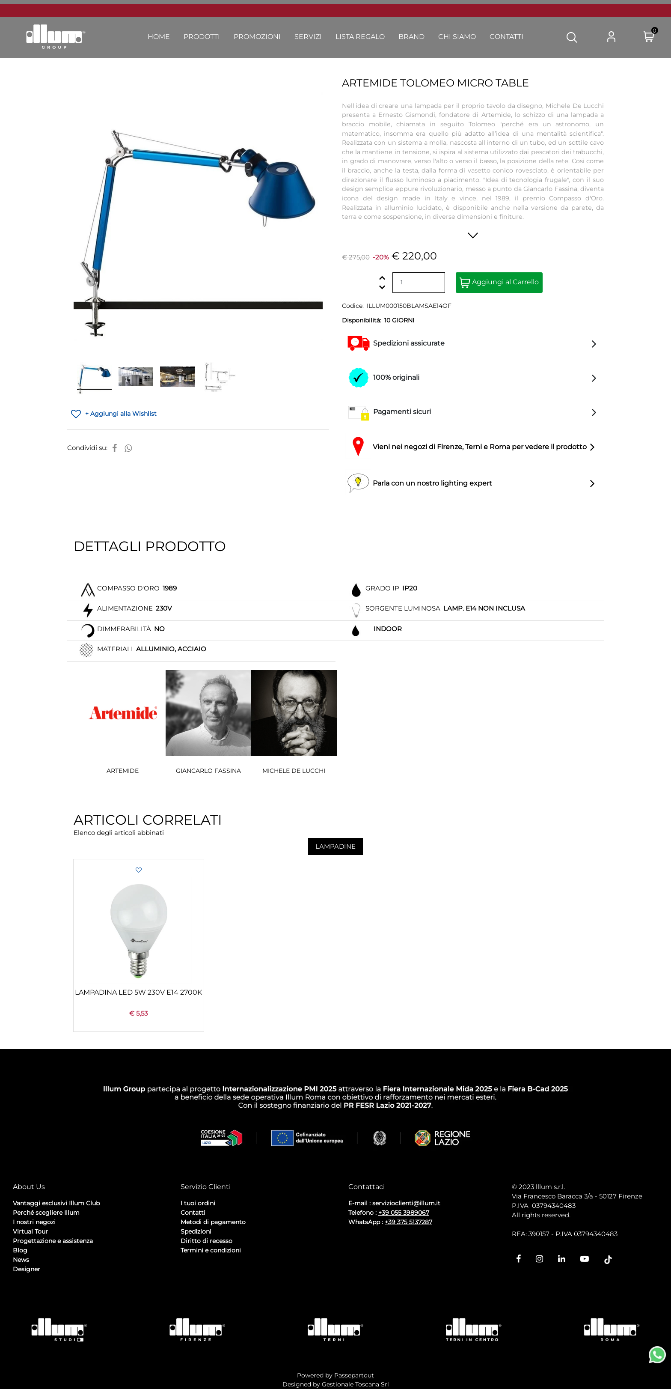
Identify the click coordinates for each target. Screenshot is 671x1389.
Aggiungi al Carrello (499, 282)
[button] (572, 37)
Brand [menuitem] (411, 37)
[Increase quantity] (382, 277)
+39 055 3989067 (403, 1212)
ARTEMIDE (123, 771)
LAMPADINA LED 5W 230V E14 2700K (138, 992)
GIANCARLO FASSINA (208, 771)
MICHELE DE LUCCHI (293, 771)
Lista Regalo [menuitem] (360, 37)
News (21, 1260)
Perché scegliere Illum (46, 1212)
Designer (26, 1269)
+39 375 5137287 (408, 1222)
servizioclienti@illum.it (406, 1203)
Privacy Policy (34, 1292)
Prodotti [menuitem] (202, 37)
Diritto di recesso (206, 1241)
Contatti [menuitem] (506, 37)
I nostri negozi (34, 1222)
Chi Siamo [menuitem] (457, 37)
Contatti (193, 1212)
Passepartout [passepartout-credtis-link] (354, 1375)
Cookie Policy (79, 1292)
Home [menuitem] (159, 37)
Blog (20, 1250)
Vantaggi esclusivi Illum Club (56, 1203)
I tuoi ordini (198, 1203)
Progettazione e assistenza (53, 1241)
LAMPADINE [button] (335, 846)
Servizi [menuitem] (308, 37)
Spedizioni (196, 1231)
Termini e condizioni (211, 1250)
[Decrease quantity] (382, 287)
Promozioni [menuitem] (257, 37)
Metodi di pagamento (213, 1222)
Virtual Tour (30, 1231)
